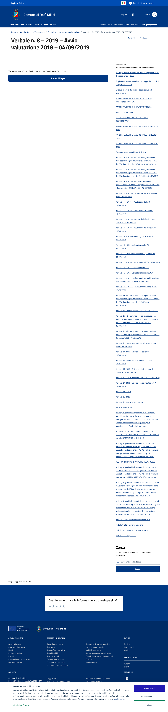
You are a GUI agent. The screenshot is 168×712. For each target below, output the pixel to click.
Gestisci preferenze (24, 705)
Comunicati (128, 647)
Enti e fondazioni (15, 653)
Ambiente (51, 647)
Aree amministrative (16, 647)
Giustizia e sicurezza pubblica (98, 644)
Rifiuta (149, 705)
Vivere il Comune (48, 24)
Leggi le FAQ (52, 678)
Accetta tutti (149, 688)
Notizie (127, 644)
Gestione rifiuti (106, 24)
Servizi (36, 24)
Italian (123, 3)
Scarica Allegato (58, 78)
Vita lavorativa (91, 662)
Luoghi (127, 663)
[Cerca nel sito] (154, 14)
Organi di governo (15, 644)
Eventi (126, 666)
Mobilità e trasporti (93, 650)
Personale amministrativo (19, 659)
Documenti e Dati (15, 662)
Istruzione (135, 24)
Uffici (10, 650)
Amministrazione (16, 24)
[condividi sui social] (129, 38)
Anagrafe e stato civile (56, 650)
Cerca (137, 569)
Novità (29, 24)
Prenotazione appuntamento (59, 681)
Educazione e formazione (57, 665)
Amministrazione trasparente (98, 678)
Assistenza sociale (121, 24)
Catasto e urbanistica (55, 659)
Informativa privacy (94, 681)
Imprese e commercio (95, 647)
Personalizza (149, 696)
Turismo (89, 659)
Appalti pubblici (53, 653)
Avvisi (126, 650)
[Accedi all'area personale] (141, 3)
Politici (11, 656)
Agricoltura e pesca (55, 644)
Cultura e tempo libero (56, 662)
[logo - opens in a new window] (7, 707)
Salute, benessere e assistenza (98, 653)
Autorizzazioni (53, 656)
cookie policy (119, 698)
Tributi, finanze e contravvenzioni (99, 656)
